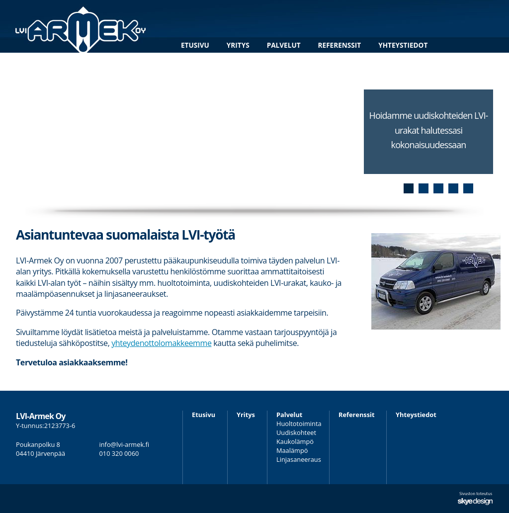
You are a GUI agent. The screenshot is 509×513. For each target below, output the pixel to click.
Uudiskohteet (296, 432)
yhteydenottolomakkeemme (161, 343)
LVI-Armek (81, 26)
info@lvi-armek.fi (124, 444)
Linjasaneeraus (298, 459)
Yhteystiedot (402, 45)
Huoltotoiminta (299, 423)
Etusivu (195, 45)
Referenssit (339, 45)
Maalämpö (292, 450)
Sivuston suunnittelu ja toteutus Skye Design (475, 499)
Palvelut (284, 45)
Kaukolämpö (295, 441)
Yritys (238, 45)
